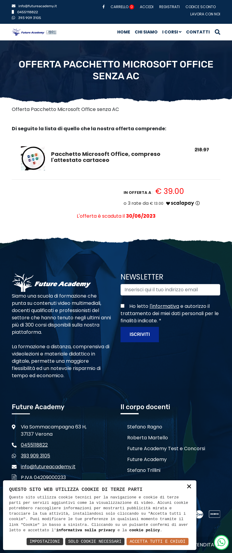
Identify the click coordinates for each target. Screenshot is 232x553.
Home (123, 32)
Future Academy (147, 459)
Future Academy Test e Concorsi (166, 448)
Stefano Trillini (143, 470)
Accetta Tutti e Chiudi (157, 541)
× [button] (189, 487)
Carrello (122, 6)
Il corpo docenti (145, 407)
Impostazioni (45, 541)
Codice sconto (200, 6)
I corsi (172, 32)
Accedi (146, 6)
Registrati (169, 6)
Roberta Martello (147, 437)
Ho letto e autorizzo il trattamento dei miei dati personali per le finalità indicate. (170, 313)
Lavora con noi (205, 14)
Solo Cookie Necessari (94, 541)
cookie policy (144, 530)
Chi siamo (146, 32)
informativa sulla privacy (85, 530)
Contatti (198, 32)
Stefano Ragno (144, 426)
